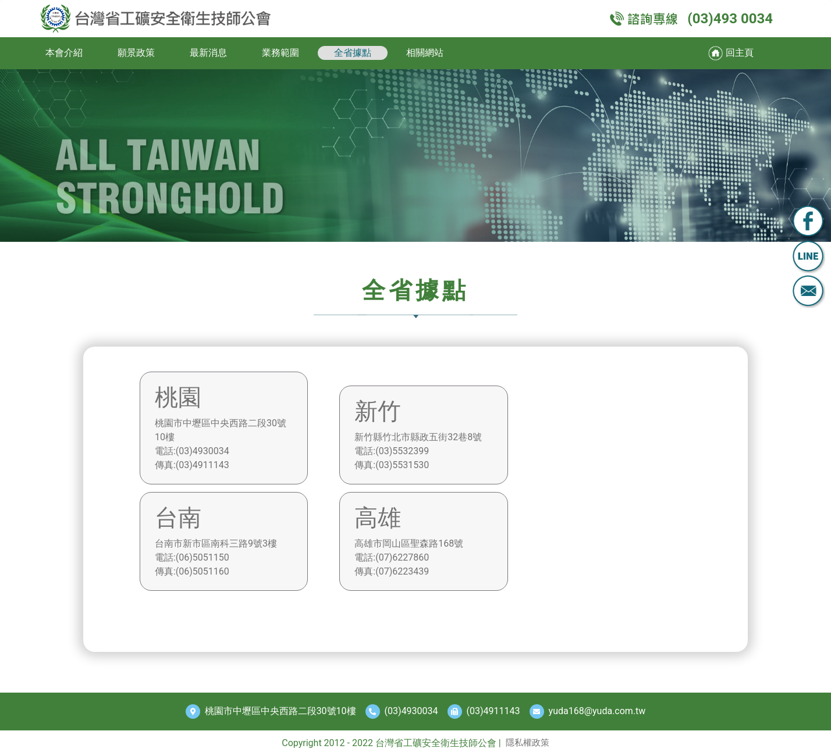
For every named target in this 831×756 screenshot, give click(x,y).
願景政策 (136, 52)
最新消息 (208, 52)
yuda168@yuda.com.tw (597, 710)
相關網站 (424, 52)
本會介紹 (64, 52)
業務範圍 (280, 52)
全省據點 (352, 52)
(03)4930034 (411, 710)
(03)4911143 (493, 710)
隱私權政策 (527, 742)
